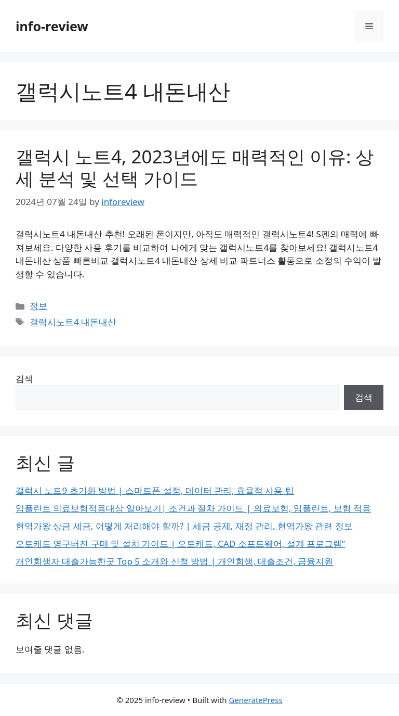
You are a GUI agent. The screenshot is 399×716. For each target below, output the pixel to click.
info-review (52, 26)
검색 (24, 379)
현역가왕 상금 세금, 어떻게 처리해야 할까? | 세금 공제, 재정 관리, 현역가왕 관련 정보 (184, 526)
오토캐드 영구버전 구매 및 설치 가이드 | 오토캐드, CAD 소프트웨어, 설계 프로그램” (180, 543)
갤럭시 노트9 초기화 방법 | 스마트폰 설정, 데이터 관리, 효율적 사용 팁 (155, 490)
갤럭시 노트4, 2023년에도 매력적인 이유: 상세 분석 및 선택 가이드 (195, 167)
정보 (38, 306)
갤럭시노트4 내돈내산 (73, 322)
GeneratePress (255, 700)
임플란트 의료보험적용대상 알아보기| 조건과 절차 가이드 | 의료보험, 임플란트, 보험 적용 (193, 508)
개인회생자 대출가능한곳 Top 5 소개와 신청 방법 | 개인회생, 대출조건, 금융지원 (174, 561)
